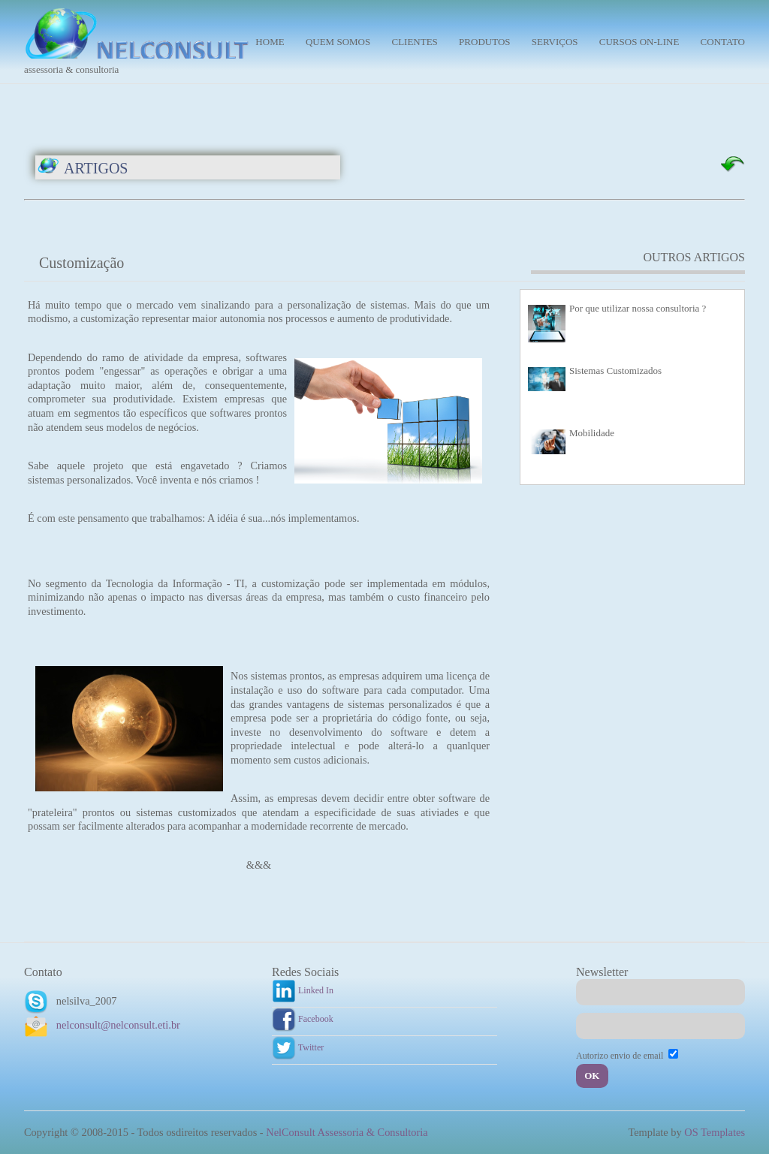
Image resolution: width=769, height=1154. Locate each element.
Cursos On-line (639, 41)
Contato (723, 41)
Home (269, 41)
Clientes (414, 41)
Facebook (302, 1019)
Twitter (298, 1047)
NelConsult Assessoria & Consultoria (346, 1132)
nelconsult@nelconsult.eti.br (118, 1025)
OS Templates (714, 1132)
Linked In (302, 990)
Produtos (484, 41)
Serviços (555, 41)
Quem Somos (338, 41)
